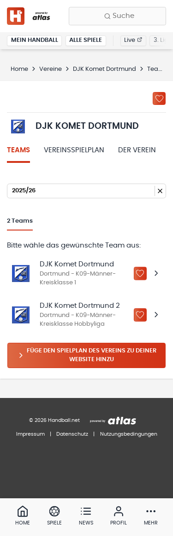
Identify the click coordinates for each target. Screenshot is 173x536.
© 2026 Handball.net (54, 420)
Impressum (30, 434)
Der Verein (137, 150)
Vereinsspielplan (74, 150)
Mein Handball (34, 40)
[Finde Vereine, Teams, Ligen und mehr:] (117, 16)
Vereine (50, 69)
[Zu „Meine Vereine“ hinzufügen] (159, 98)
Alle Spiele (85, 40)
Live (133, 40)
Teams (18, 150)
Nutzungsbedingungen (128, 434)
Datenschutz (72, 434)
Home (19, 69)
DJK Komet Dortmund (104, 69)
